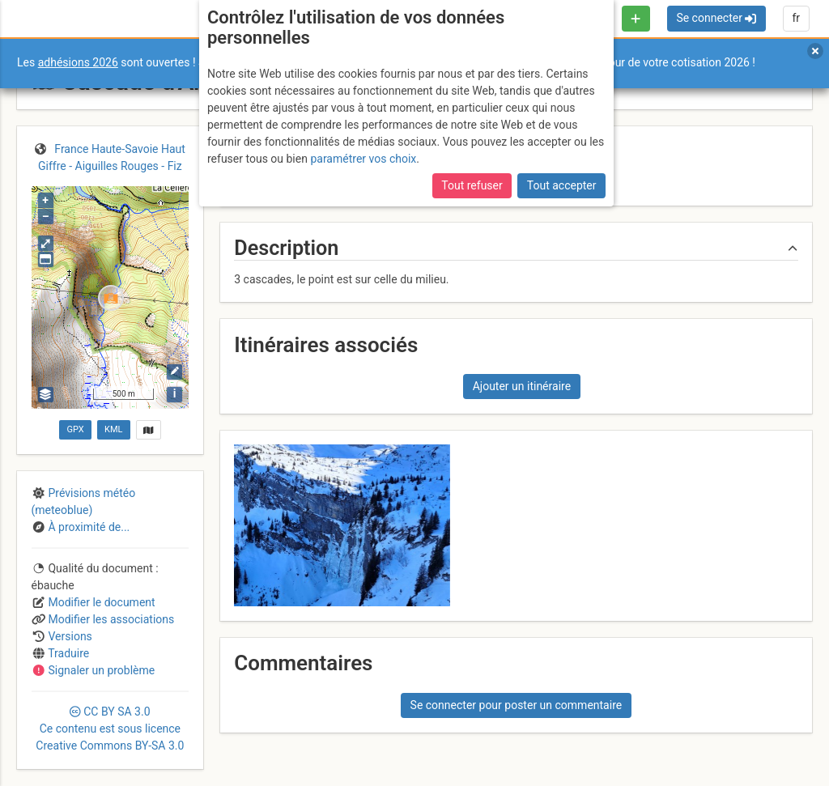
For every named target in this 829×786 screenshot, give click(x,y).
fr (796, 17)
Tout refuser (471, 185)
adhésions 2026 (78, 62)
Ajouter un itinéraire (522, 386)
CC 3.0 (110, 728)
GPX (74, 429)
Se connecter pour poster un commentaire (516, 705)
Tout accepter (562, 185)
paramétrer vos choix (363, 158)
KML (113, 429)
